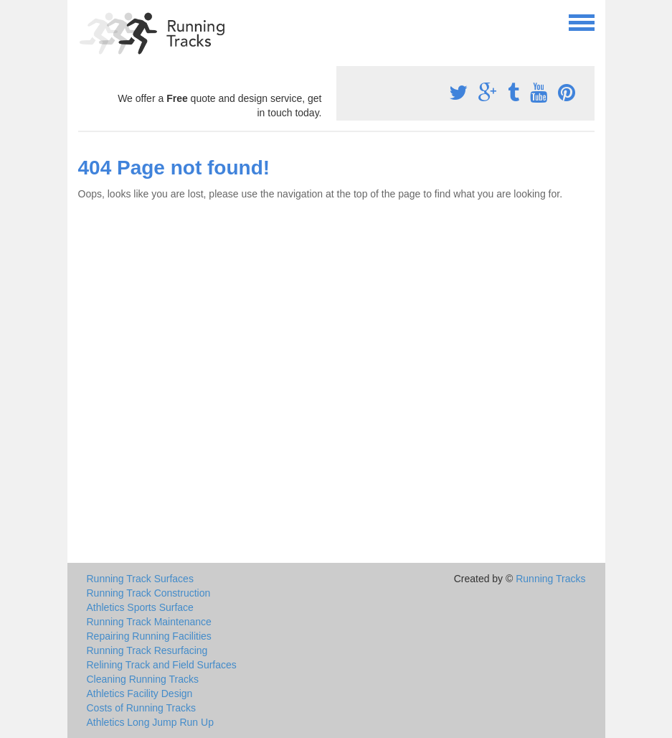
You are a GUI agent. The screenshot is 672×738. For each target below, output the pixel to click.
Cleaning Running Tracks (143, 679)
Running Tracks (550, 578)
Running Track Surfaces (140, 578)
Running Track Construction (149, 593)
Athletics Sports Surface (140, 607)
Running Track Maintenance (149, 621)
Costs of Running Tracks (142, 708)
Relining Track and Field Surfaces (162, 665)
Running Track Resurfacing (147, 650)
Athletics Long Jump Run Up (150, 722)
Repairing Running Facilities (149, 636)
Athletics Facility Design (140, 693)
